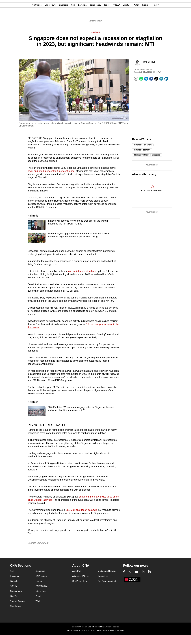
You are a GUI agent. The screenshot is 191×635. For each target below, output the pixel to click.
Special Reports (17, 601)
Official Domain (72, 630)
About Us (76, 571)
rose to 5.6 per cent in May (82, 271)
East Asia (82, 15)
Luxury (39, 581)
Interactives (41, 591)
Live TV (13, 596)
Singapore (63, 15)
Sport (38, 596)
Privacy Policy (102, 630)
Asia (73, 15)
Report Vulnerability (116, 630)
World (38, 601)
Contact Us (103, 576)
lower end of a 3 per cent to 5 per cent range (51, 171)
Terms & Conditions (88, 630)
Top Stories (37, 15)
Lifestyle (127, 15)
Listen (145, 15)
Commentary (95, 15)
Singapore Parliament (142, 145)
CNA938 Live (42, 586)
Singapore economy (142, 150)
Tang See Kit (149, 62)
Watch (136, 15)
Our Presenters (79, 581)
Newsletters (15, 606)
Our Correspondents (107, 581)
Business (14, 576)
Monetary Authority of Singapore (147, 155)
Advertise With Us (80, 576)
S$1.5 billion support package (81, 510)
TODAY (116, 15)
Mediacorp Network (107, 571)
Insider (107, 15)
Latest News (50, 15)
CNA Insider (41, 576)
